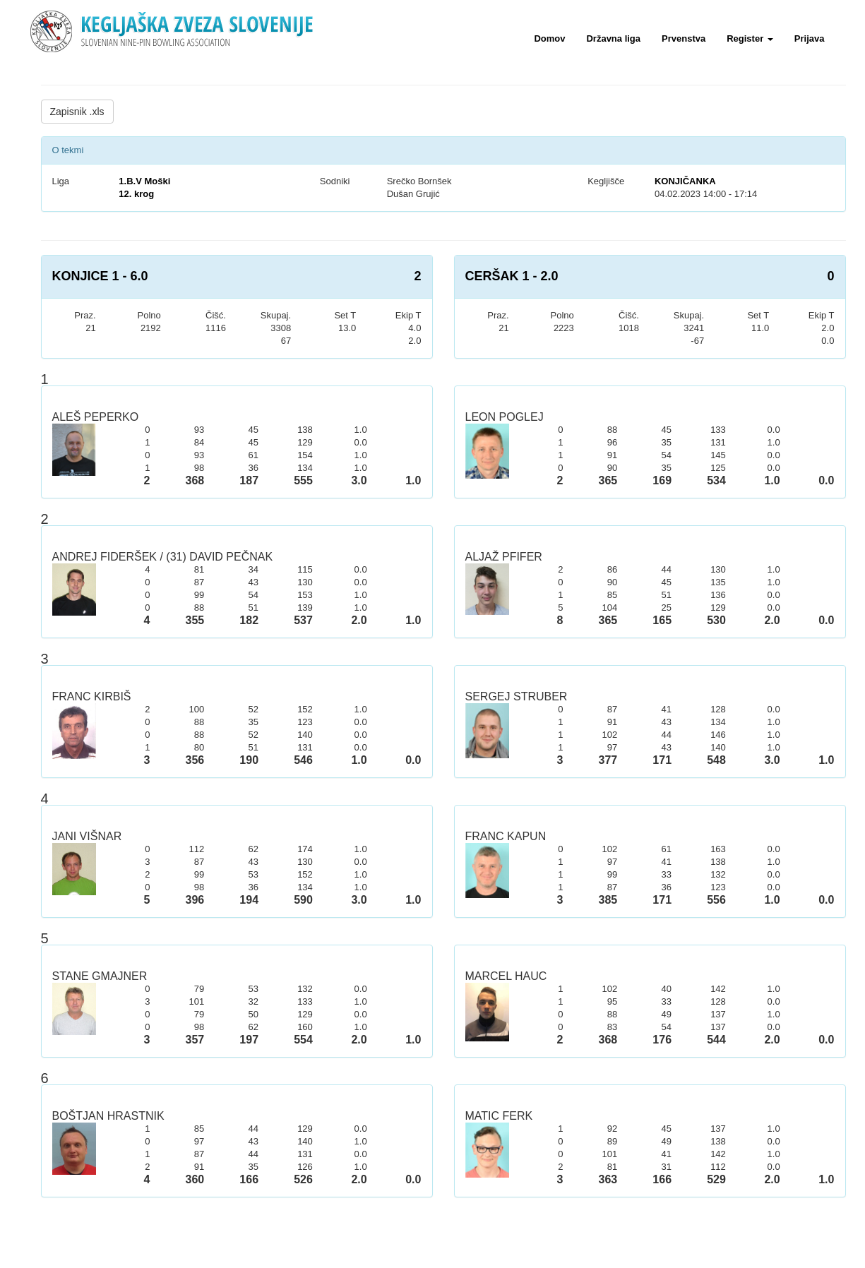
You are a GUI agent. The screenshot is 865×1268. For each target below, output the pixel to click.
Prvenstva (683, 38)
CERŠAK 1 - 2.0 (512, 276)
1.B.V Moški (144, 181)
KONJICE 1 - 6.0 (100, 276)
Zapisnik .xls (77, 111)
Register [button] (750, 38)
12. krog (136, 194)
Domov (549, 38)
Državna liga (613, 38)
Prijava (809, 38)
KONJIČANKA (685, 181)
